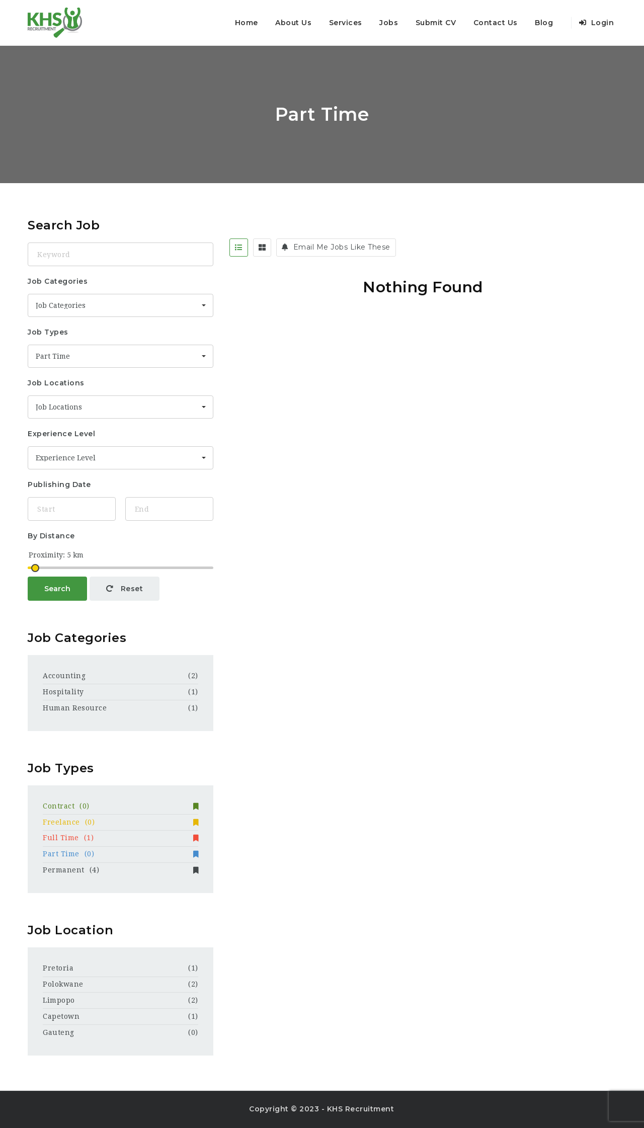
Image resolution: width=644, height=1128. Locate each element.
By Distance (51, 535)
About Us (293, 22)
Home (246, 22)
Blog (544, 22)
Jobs (388, 22)
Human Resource (75, 708)
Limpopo (59, 1000)
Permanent (120, 870)
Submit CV (436, 22)
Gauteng (58, 1032)
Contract (120, 806)
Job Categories (58, 281)
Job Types (48, 332)
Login (596, 22)
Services (345, 22)
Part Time (120, 854)
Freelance (120, 822)
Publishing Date (59, 484)
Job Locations (56, 382)
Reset (124, 588)
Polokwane (63, 984)
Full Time (120, 838)
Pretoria (58, 968)
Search (57, 588)
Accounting (64, 676)
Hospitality (63, 692)
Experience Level (61, 433)
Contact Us (495, 22)
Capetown (61, 1016)
